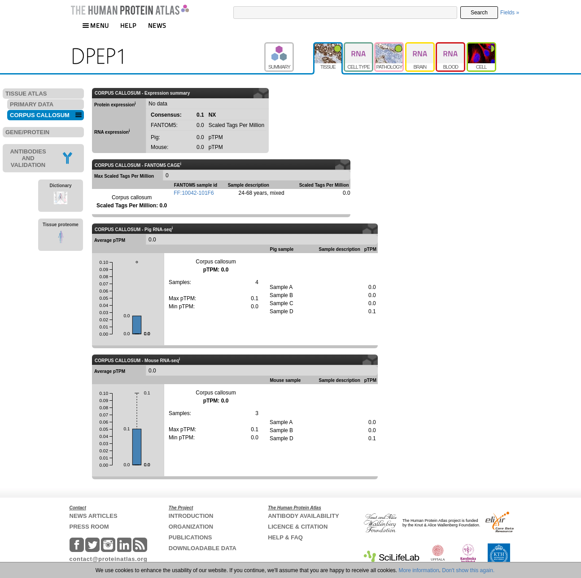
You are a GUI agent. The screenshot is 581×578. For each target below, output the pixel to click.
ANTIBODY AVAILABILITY (303, 515)
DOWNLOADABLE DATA (202, 548)
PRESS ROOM (89, 526)
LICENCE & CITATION (298, 526)
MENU (95, 25)
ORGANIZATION (191, 526)
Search (479, 12)
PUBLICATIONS (190, 537)
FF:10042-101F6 (194, 193)
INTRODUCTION (191, 515)
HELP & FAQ (285, 537)
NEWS (157, 25)
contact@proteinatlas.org (109, 559)
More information (419, 570)
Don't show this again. (468, 570)
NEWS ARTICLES (94, 515)
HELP (128, 25)
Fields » (509, 12)
